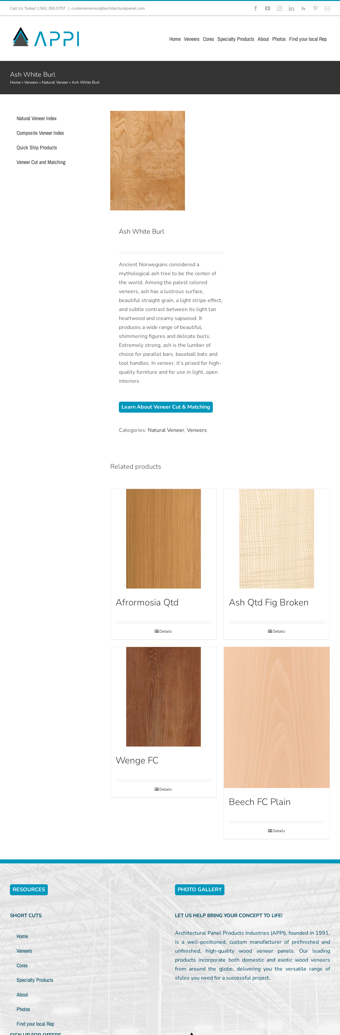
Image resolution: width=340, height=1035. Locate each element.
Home (15, 82)
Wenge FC (137, 760)
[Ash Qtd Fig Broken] (277, 539)
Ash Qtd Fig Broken (269, 602)
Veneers (31, 82)
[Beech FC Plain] (277, 717)
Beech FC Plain (260, 802)
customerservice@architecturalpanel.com (108, 8)
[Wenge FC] (163, 697)
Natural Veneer (55, 82)
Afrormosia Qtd (147, 602)
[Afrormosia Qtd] (163, 539)
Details (165, 631)
